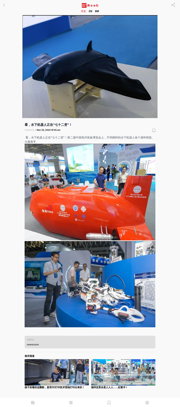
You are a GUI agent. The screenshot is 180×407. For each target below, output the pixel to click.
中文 (83, 11)
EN (90, 11)
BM (97, 11)
